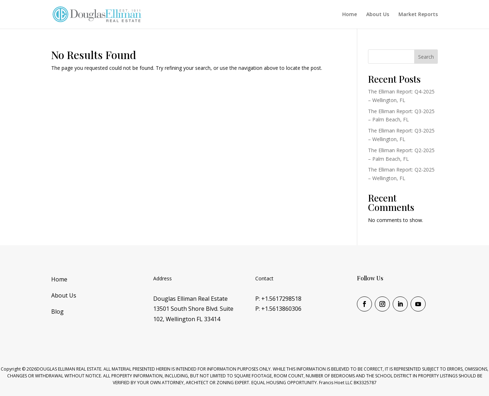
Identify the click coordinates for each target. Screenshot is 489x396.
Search (426, 56)
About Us (377, 15)
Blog (57, 311)
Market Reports (418, 15)
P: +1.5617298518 (278, 299)
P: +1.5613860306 (278, 309)
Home (349, 15)
